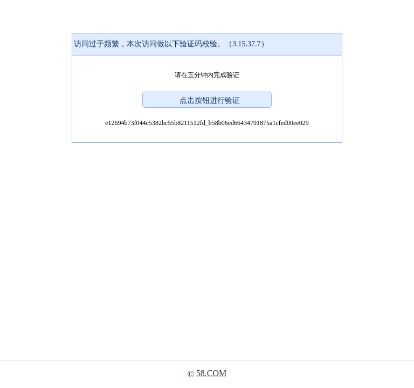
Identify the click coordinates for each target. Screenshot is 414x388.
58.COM (211, 373)
